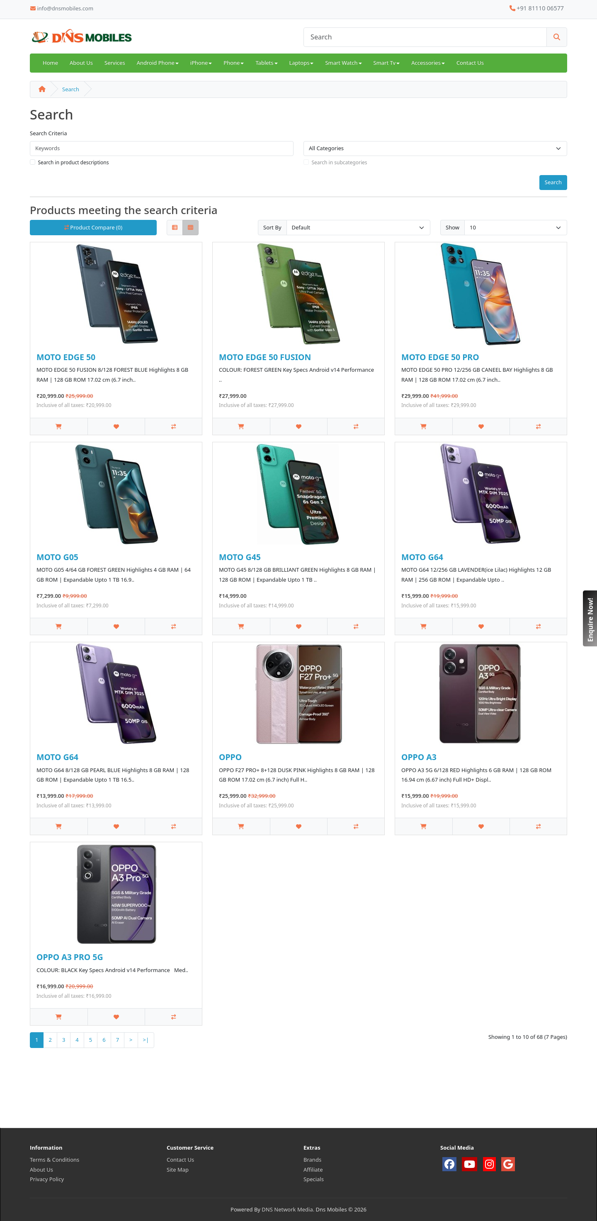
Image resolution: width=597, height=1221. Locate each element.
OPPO (230, 757)
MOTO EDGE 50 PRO (440, 357)
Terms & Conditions (54, 1159)
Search (70, 89)
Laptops (301, 62)
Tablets (266, 62)
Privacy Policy (47, 1179)
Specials (313, 1179)
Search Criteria (48, 133)
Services (114, 62)
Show (452, 227)
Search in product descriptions (73, 162)
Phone (233, 62)
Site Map (178, 1169)
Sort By (272, 227)
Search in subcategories (339, 162)
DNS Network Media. (288, 1209)
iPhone (201, 62)
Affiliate (313, 1169)
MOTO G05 (57, 557)
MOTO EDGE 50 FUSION (265, 357)
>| (146, 1039)
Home (50, 62)
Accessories (428, 62)
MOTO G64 (422, 557)
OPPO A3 (419, 757)
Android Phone (158, 62)
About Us (81, 62)
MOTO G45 (240, 557)
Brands (312, 1159)
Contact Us (470, 62)
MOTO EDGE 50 (65, 357)
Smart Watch (343, 62)
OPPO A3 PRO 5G (69, 957)
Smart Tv (387, 62)
